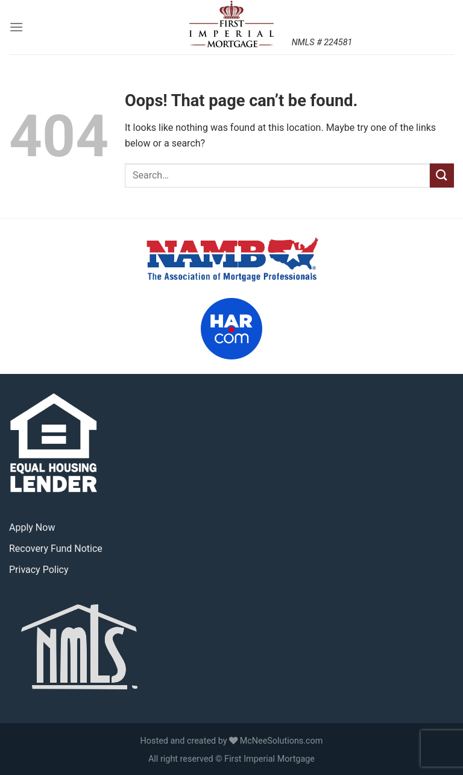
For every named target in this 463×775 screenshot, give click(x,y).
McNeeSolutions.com (281, 741)
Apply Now (32, 527)
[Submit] (442, 175)
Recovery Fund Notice (55, 548)
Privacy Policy (39, 569)
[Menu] (16, 27)
